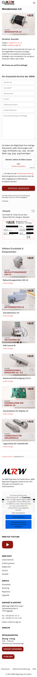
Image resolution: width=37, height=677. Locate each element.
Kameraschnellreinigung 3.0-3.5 (17, 378)
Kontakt (5, 574)
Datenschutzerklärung (25, 173)
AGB (34, 669)
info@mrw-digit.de (14, 45)
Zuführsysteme (8, 563)
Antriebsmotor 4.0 (11, 313)
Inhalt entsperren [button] (18, 517)
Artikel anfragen (8, 283)
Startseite (4, 456)
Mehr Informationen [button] (18, 513)
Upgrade (5, 595)
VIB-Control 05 (9, 345)
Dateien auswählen (18, 166)
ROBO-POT (6, 567)
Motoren (10, 456)
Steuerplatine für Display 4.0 (15, 411)
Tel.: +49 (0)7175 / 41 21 (10, 616)
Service (5, 570)
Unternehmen (8, 560)
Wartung (5, 588)
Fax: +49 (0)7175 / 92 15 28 (12, 618)
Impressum (5, 669)
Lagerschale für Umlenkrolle (15, 443)
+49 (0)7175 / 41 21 (15, 43)
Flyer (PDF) (8, 657)
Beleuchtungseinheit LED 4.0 (15, 280)
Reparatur (6, 591)
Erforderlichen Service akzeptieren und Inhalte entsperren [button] (19, 524)
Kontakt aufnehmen (13, 649)
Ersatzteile (6, 584)
